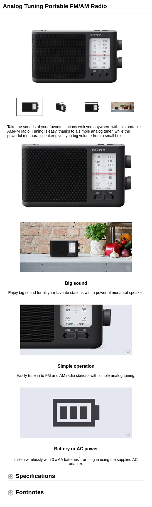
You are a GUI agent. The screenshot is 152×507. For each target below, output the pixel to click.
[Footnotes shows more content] (25, 492)
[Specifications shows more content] (31, 476)
